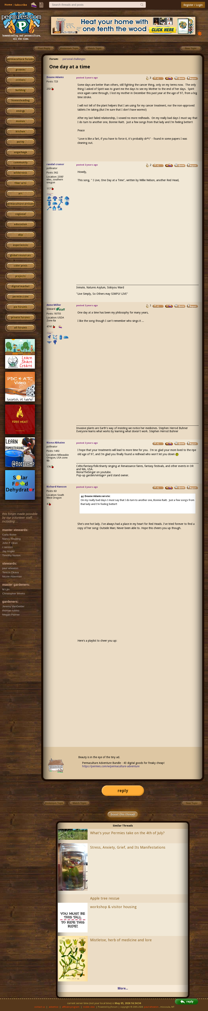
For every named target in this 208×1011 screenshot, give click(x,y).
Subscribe (20, 4)
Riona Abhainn (56, 442)
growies (20, 69)
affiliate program (70, 1007)
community (20, 162)
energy (20, 111)
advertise (53, 1007)
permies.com (20, 296)
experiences (20, 245)
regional (20, 214)
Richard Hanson (57, 486)
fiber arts (20, 183)
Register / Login (193, 5)
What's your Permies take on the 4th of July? (127, 833)
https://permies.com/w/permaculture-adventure (110, 766)
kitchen (20, 131)
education (20, 224)
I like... (50, 195)
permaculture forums (20, 59)
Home (8, 4)
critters (20, 80)
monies (20, 121)
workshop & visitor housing (113, 907)
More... (123, 988)
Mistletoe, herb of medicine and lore (121, 940)
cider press (20, 265)
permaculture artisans (20, 203)
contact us (39, 1007)
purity (20, 141)
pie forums (20, 307)
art (20, 193)
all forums (20, 327)
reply (122, 790)
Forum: (54, 58)
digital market (20, 286)
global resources (20, 255)
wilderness (20, 172)
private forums (20, 317)
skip (20, 234)
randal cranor (55, 164)
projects (20, 276)
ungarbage (20, 152)
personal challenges (74, 58)
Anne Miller (54, 304)
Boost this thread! (123, 814)
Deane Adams (55, 77)
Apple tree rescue (104, 898)
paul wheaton (151, 1007)
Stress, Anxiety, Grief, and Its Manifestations (127, 847)
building (20, 90)
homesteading (20, 100)
